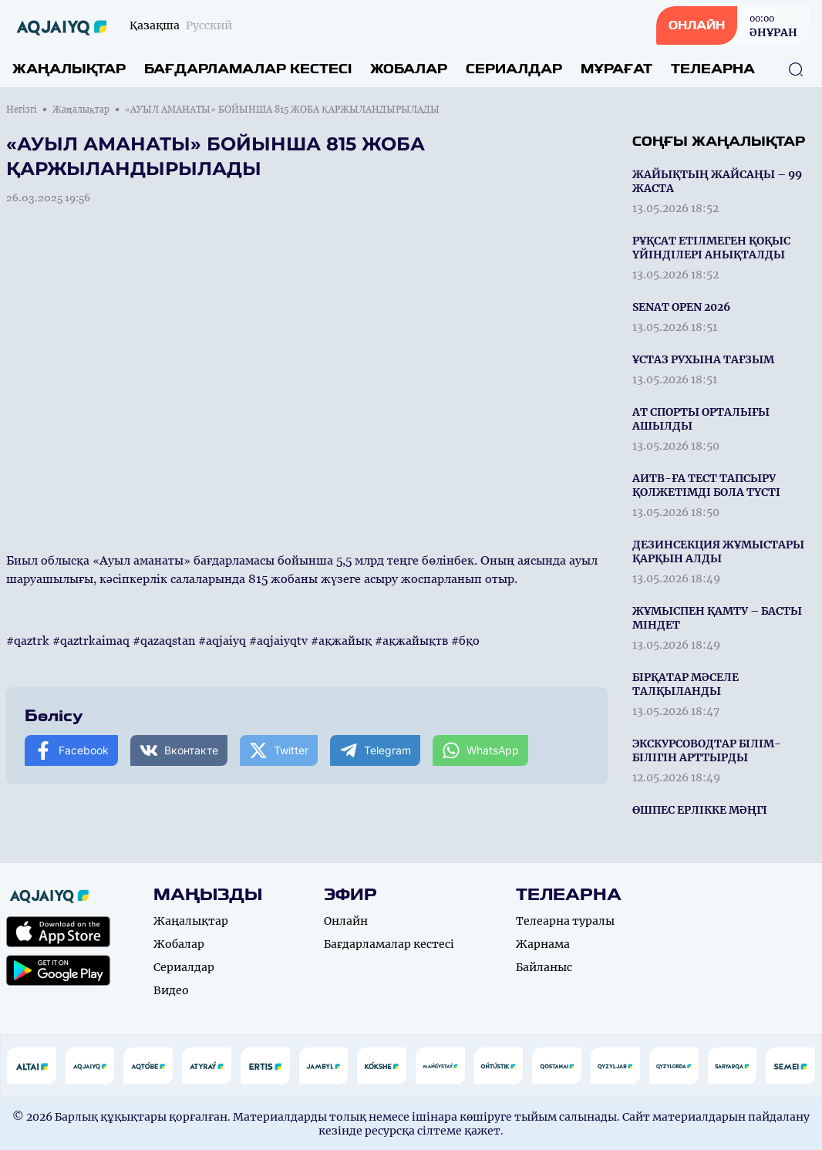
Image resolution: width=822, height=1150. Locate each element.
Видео (171, 990)
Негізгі (21, 109)
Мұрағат (616, 69)
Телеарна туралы (565, 921)
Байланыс (544, 967)
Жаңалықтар (69, 69)
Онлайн (346, 921)
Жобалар (408, 69)
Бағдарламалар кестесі (248, 69)
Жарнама (543, 944)
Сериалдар (514, 69)
